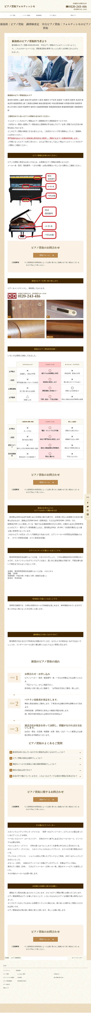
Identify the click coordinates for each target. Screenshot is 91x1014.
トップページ (6, 971)
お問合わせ (56, 975)
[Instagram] (87, 511)
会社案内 (19, 978)
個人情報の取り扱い (59, 978)
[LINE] (87, 515)
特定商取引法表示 (21, 982)
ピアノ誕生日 (6, 985)
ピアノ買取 (6, 975)
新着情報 (18, 971)
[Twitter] (87, 507)
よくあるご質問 (21, 975)
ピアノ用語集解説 (7, 982)
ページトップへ (77, 959)
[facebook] (87, 503)
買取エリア (6, 989)
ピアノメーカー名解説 (8, 978)
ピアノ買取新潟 (15, 959)
